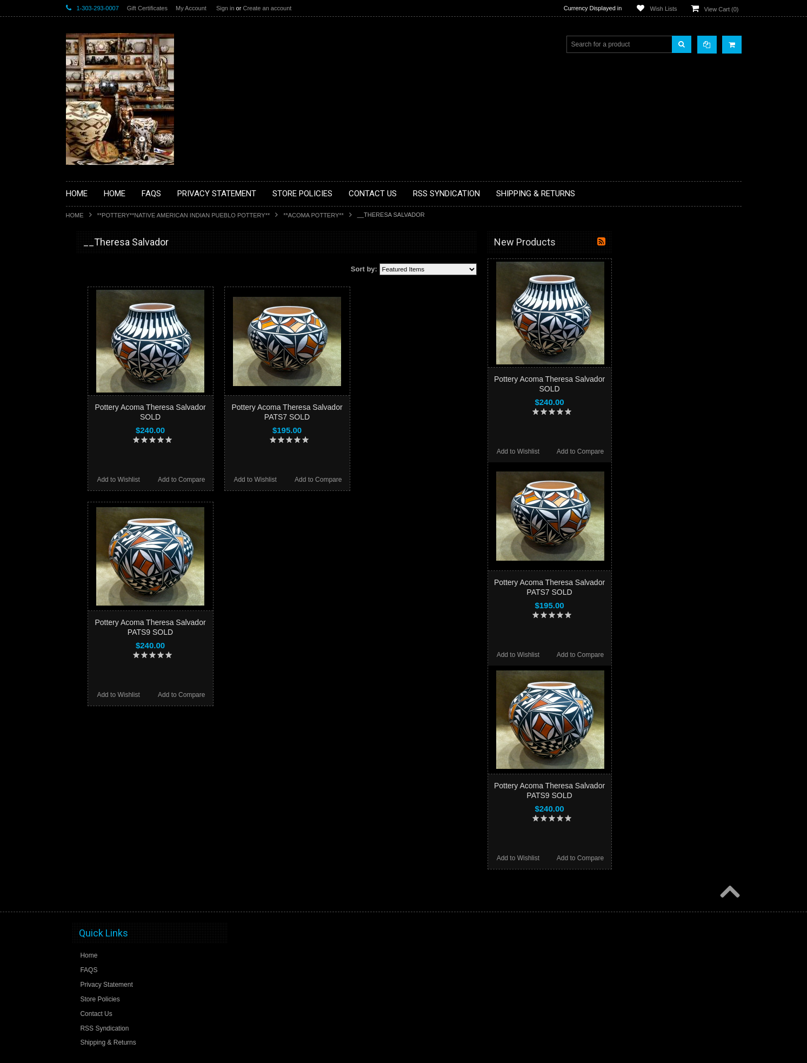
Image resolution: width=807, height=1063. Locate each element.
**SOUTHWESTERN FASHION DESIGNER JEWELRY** (117, 546)
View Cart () (721, 9)
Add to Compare (311, 479)
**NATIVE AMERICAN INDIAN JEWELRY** (116, 464)
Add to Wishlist (247, 479)
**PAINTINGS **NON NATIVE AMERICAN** (115, 308)
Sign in (225, 8)
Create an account (267, 8)
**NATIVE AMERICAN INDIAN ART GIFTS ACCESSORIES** (123, 436)
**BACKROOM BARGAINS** (114, 267)
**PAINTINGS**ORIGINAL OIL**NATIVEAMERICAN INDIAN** (123, 491)
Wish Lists (663, 8)
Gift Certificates (147, 8)
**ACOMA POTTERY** (313, 215)
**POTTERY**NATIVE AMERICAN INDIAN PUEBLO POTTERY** (183, 215)
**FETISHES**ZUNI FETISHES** (120, 395)
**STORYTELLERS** (103, 597)
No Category (90, 615)
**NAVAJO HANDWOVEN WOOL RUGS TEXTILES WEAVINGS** (130, 518)
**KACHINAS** (94, 413)
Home (75, 215)
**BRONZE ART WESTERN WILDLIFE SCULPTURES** (128, 354)
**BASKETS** (92, 285)
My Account (191, 8)
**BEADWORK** (96, 331)
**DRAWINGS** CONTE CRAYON (121, 377)
